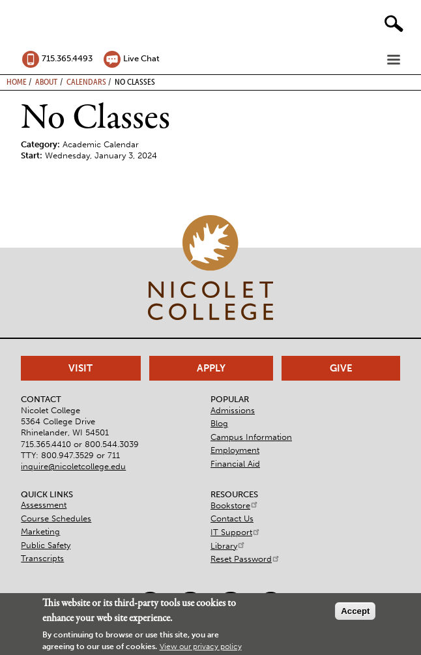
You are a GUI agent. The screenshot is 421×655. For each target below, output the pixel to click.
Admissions (232, 410)
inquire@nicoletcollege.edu (73, 466)
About (46, 81)
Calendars (86, 81)
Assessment (43, 505)
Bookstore (234, 505)
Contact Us (232, 518)
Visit (80, 368)
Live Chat (141, 58)
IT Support (235, 532)
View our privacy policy (201, 646)
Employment (234, 450)
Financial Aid (235, 464)
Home (17, 81)
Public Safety (45, 545)
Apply (211, 368)
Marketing (40, 531)
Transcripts (42, 558)
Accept (355, 611)
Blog (219, 423)
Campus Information (251, 437)
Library (228, 546)
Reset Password (245, 559)
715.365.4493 (67, 58)
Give (341, 368)
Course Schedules (56, 518)
